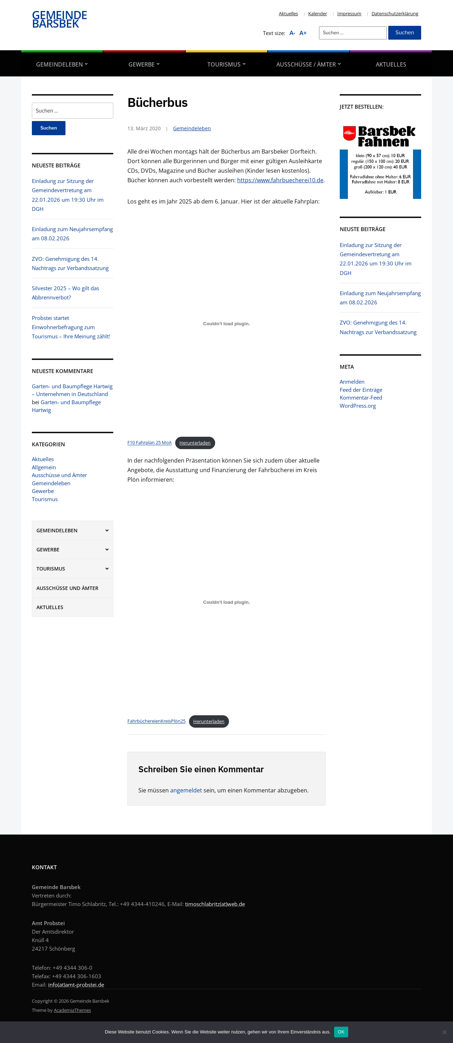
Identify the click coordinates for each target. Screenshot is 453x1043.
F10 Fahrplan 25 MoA (149, 443)
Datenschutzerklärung (395, 13)
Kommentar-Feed (361, 397)
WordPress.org (358, 405)
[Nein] (444, 1032)
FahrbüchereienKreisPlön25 (156, 721)
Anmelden (352, 381)
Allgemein (44, 467)
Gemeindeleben (59, 64)
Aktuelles (288, 13)
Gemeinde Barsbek (59, 19)
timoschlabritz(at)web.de (215, 903)
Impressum (349, 13)
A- (292, 33)
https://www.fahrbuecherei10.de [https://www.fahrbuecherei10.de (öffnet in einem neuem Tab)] (280, 180)
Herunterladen (195, 443)
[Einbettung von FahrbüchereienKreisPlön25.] (226, 602)
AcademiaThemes (72, 1010)
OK (341, 1032)
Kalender (317, 13)
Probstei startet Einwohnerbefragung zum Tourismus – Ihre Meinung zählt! (71, 327)
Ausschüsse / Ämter (306, 64)
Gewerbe (141, 64)
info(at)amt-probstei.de (76, 984)
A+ (303, 33)
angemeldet (186, 790)
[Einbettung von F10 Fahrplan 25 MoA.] (226, 324)
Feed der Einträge (361, 389)
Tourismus (224, 64)
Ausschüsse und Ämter (59, 474)
